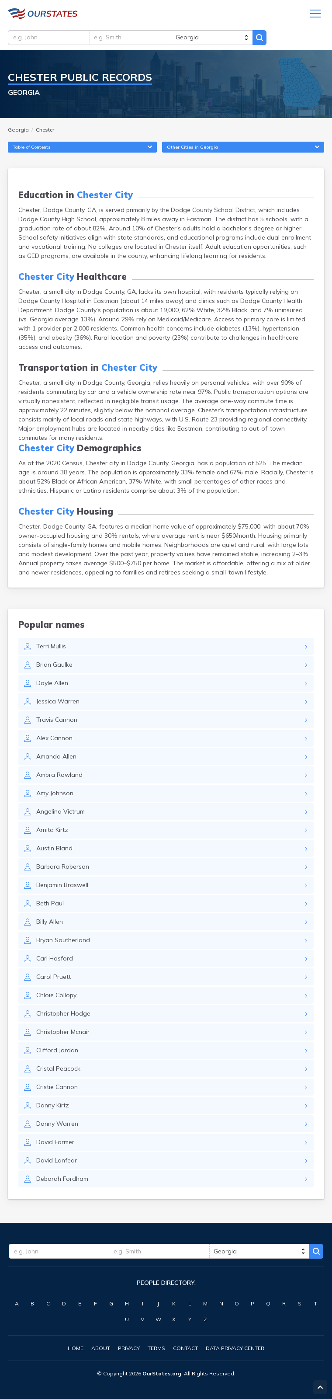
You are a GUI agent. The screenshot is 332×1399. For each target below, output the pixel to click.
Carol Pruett (53, 979)
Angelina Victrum (60, 814)
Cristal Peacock (58, 1071)
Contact (185, 1348)
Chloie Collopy (56, 997)
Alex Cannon (54, 740)
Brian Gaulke (54, 667)
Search (263, 38)
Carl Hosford (54, 960)
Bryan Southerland (63, 942)
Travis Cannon (56, 722)
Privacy (129, 1348)
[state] (214, 38)
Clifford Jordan (57, 1052)
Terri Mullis (51, 648)
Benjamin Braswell (62, 887)
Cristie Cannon (57, 1089)
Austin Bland (54, 850)
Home (75, 1348)
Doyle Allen (52, 685)
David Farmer (55, 1144)
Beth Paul (50, 905)
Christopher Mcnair (63, 1034)
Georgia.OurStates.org (43, 14)
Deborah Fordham (62, 1181)
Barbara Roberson (62, 869)
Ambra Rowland (59, 777)
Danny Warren (57, 1126)
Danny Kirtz (52, 1107)
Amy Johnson (54, 795)
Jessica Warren (58, 703)
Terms (156, 1348)
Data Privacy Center (235, 1348)
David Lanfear (56, 1162)
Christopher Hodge (63, 1016)
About (100, 1348)
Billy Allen (49, 924)
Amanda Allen (56, 758)
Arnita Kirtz (52, 832)
